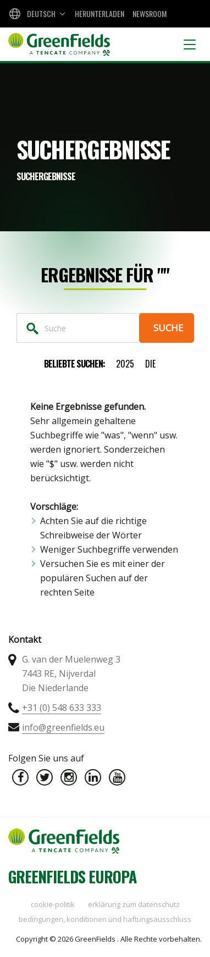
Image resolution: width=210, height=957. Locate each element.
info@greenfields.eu (63, 727)
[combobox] (36, 13)
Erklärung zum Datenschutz (134, 904)
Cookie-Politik (53, 904)
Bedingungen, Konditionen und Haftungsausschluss (105, 919)
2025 (125, 363)
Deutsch (41, 13)
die (150, 363)
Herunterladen (99, 13)
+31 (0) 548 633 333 (61, 708)
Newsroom (149, 13)
